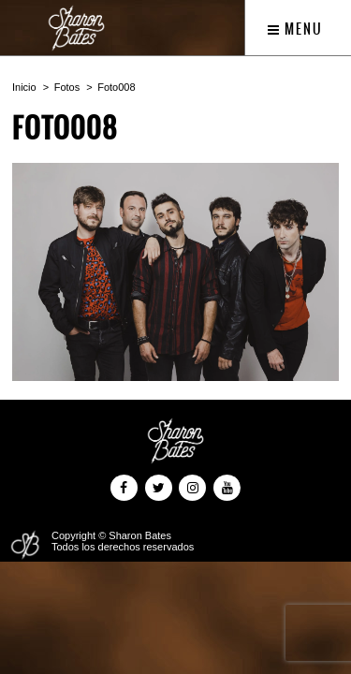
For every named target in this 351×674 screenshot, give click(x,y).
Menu (295, 29)
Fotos (67, 87)
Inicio (24, 87)
